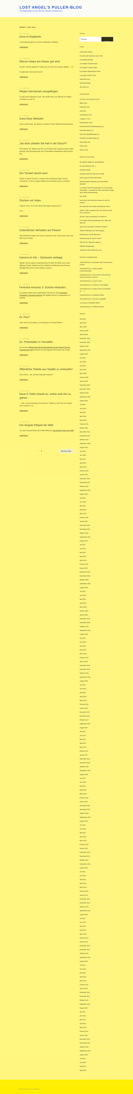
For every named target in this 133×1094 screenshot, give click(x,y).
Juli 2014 (83, 872)
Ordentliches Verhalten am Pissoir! (40, 230)
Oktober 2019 (84, 626)
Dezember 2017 (85, 712)
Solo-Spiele (83, 142)
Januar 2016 (84, 801)
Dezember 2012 (85, 946)
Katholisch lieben (98, 295)
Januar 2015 (84, 848)
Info (81, 111)
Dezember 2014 (85, 852)
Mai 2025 (83, 366)
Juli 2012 (83, 965)
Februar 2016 (84, 798)
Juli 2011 (83, 1012)
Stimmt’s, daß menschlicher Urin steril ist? (93, 216)
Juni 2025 (83, 362)
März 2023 (83, 467)
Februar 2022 (84, 517)
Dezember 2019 (85, 619)
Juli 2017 (83, 731)
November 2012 (85, 949)
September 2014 (85, 864)
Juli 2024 (83, 404)
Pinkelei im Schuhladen (100, 285)
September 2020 (85, 583)
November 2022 (85, 482)
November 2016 (85, 763)
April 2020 (83, 603)
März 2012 (83, 981)
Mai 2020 (83, 599)
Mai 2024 (83, 412)
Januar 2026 (84, 334)
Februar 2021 (84, 564)
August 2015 (84, 821)
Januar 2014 (84, 895)
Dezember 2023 (85, 432)
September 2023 (85, 443)
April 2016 (83, 790)
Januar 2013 (84, 942)
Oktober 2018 (84, 673)
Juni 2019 (83, 642)
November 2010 (85, 1043)
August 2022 (84, 494)
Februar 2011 (84, 1031)
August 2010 (84, 1055)
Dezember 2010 (85, 1039)
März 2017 (83, 747)
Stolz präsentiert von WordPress (29, 1089)
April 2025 (83, 369)
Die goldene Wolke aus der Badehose (92, 162)
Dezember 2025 (85, 338)
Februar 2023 (84, 471)
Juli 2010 (83, 1058)
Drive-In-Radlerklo (30, 36)
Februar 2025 (84, 377)
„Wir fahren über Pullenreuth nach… (91, 250)
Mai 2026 (83, 319)
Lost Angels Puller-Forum (88, 75)
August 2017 (84, 728)
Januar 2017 (84, 755)
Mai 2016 (83, 786)
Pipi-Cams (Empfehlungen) (88, 134)
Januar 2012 (84, 988)
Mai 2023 (83, 459)
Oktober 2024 (84, 393)
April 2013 (83, 930)
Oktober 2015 (84, 813)
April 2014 (83, 883)
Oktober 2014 (84, 860)
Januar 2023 (84, 474)
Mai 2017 (83, 739)
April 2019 (83, 650)
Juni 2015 (83, 829)
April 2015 (83, 837)
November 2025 (85, 342)
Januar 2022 (84, 521)
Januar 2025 (84, 381)
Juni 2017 (83, 735)
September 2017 (85, 724)
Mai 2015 (83, 833)
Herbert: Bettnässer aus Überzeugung (92, 230)
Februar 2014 (84, 891)
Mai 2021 (83, 552)
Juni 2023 (83, 455)
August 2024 (84, 401)
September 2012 (85, 957)
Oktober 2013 (84, 907)
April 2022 (83, 510)
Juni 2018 (83, 689)
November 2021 (85, 529)
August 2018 (84, 681)
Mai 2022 (83, 506)
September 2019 (85, 630)
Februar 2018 (84, 704)
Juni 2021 (83, 548)
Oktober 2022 (84, 486)
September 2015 (85, 817)
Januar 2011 (84, 1035)
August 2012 (84, 961)
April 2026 (83, 323)
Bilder (81, 103)
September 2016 (85, 770)
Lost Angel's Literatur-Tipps (88, 67)
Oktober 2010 (84, 1047)
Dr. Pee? (24, 317)
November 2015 (85, 809)
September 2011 (85, 1004)
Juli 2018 (83, 685)
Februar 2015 (84, 844)
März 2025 (83, 373)
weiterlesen (24, 47)
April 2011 (83, 1023)
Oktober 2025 (84, 346)
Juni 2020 (83, 595)
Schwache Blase (85, 170)
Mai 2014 (83, 879)
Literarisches (84, 115)
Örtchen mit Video (30, 200)
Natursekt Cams (85, 79)
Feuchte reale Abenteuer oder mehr (91, 56)
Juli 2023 (83, 451)
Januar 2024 (84, 428)
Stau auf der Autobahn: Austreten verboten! (94, 227)
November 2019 (85, 622)
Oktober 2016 (84, 767)
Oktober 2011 (84, 1000)
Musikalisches (84, 122)
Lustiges (82, 119)
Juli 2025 (83, 358)
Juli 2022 (83, 498)
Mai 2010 (83, 1066)
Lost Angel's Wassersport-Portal (90, 71)
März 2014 (83, 887)
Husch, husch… (98, 281)
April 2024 (83, 416)
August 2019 (84, 634)
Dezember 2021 (85, 525)
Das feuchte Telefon (86, 52)
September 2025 (85, 350)
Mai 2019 (83, 646)
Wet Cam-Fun (84, 87)
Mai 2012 (83, 973)
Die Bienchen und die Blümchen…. (91, 234)
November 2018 (85, 669)
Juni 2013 (83, 922)
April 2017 (83, 743)
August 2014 (84, 868)
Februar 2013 (84, 938)
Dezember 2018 (85, 665)
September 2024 (85, 397)
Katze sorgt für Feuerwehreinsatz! (91, 178)
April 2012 (83, 977)
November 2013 (85, 903)
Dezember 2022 (85, 478)
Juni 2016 (83, 782)
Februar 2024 (84, 424)
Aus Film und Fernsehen (88, 99)
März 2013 (83, 934)
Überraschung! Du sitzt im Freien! (90, 238)
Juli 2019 (83, 638)
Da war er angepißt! (99, 299)
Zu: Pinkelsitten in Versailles (36, 341)
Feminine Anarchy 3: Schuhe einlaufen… (43, 287)
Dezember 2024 (85, 385)
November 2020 (85, 576)
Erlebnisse (83, 107)
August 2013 (84, 914)
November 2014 (85, 856)
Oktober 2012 (84, 953)
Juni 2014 (83, 876)
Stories (82, 146)
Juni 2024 (83, 408)
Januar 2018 (84, 708)
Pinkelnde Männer (85, 130)
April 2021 (83, 556)
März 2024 (83, 420)
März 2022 (83, 513)
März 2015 (83, 840)
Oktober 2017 (84, 720)
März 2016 (83, 794)
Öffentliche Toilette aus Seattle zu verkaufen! (46, 369)
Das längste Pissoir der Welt (63, 430)
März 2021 (83, 560)
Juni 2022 (83, 502)
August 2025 (84, 354)
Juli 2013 (83, 918)
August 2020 (84, 587)
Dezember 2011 (85, 992)
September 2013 (85, 910)
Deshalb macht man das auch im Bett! (92, 174)
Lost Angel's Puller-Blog (51, 7)
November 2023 (85, 436)
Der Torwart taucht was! (33, 173)
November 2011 (85, 996)
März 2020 (83, 607)
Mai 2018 (83, 692)
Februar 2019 (84, 658)
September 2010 (85, 1051)
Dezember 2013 (85, 899)
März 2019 (83, 654)
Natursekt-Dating (85, 83)
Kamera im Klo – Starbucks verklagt (40, 257)
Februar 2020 (84, 611)
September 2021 (85, 537)
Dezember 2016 (85, 759)
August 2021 (84, 541)
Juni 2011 (83, 1016)
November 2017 (85, 716)
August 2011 (84, 1008)
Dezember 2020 (85, 572)
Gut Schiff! (83, 196)
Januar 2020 (84, 615)
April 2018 (83, 696)
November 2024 (85, 389)
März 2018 (83, 700)
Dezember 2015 (85, 805)
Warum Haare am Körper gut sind (39, 61)
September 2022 (85, 490)
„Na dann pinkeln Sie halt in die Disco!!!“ (43, 143)
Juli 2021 (83, 545)
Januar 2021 (84, 568)
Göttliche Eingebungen (87, 246)
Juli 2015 (83, 825)
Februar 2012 (84, 985)
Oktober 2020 (84, 580)
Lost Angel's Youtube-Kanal (88, 63)
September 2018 (85, 677)
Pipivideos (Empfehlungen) (88, 138)
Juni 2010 (83, 1062)
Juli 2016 (83, 778)
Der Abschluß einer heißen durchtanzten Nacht (95, 206)
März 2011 (83, 1027)
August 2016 (84, 774)
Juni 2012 (83, 969)
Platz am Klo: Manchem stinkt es (90, 242)
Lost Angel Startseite (86, 60)
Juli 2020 (83, 591)
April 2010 (83, 1070)
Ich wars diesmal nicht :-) (88, 166)
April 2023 (83, 463)
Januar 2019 (84, 661)
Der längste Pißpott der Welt (36, 425)
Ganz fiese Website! (31, 118)
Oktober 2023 (84, 439)
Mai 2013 (83, 926)
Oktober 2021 (84, 533)
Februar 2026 (84, 330)
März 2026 (83, 327)
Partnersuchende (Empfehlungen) (91, 126)
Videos (82, 150)
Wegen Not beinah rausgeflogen (38, 91)
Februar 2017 (84, 751)
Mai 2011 (83, 1019)
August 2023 (84, 447)
